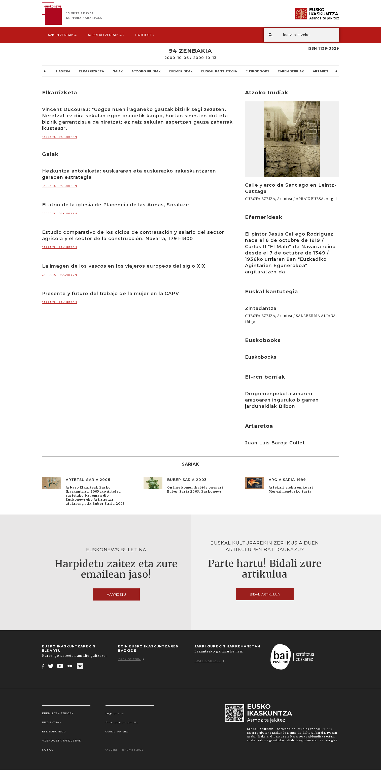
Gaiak (118, 71)
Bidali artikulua (265, 594)
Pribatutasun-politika (122, 722)
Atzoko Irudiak (146, 71)
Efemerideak (181, 71)
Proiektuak (51, 722)
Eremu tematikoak (58, 713)
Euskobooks (257, 71)
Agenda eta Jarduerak (61, 740)
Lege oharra (115, 713)
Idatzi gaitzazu (210, 661)
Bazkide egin (131, 659)
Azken (62, 35)
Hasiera (63, 71)
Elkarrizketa (91, 71)
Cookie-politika (117, 731)
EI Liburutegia (54, 731)
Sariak (47, 749)
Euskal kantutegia (219, 71)
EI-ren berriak (291, 71)
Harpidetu (144, 35)
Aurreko (106, 35)
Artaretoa (323, 71)
